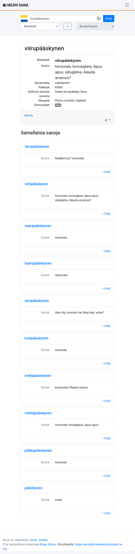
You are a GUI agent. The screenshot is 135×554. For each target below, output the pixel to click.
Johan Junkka (38, 540)
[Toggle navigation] (127, 5)
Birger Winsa (48, 544)
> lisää (106, 171)
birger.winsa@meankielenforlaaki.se (98, 544)
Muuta (29, 115)
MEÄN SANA (15, 5)
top (5, 549)
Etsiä (108, 18)
